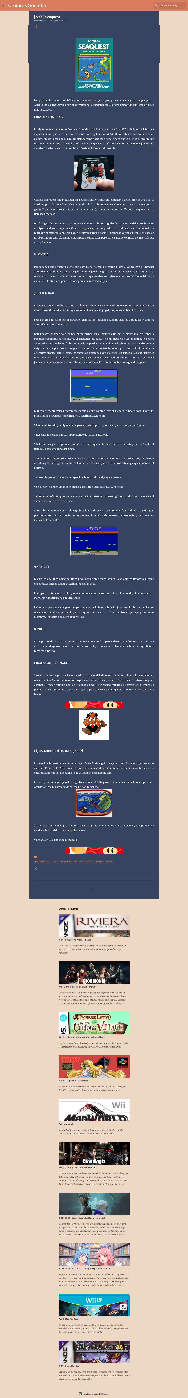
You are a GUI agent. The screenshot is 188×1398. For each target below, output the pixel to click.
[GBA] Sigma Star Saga (70, 1366)
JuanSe (89, 862)
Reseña (99, 862)
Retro (109, 862)
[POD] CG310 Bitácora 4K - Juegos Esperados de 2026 (84, 1268)
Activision (91, 100)
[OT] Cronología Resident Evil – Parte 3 (77, 1167)
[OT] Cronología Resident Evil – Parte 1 (77, 987)
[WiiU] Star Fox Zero (68, 1319)
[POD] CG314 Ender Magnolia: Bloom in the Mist (82, 1218)
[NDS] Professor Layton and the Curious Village (82, 1037)
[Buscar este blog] (170, 5)
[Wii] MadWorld (66, 1124)
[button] (36, 27)
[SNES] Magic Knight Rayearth (73, 1080)
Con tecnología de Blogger (94, 1393)
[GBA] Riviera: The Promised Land (75, 940)
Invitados (78, 862)
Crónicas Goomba (27, 5)
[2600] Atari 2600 (42, 862)
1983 (55, 862)
